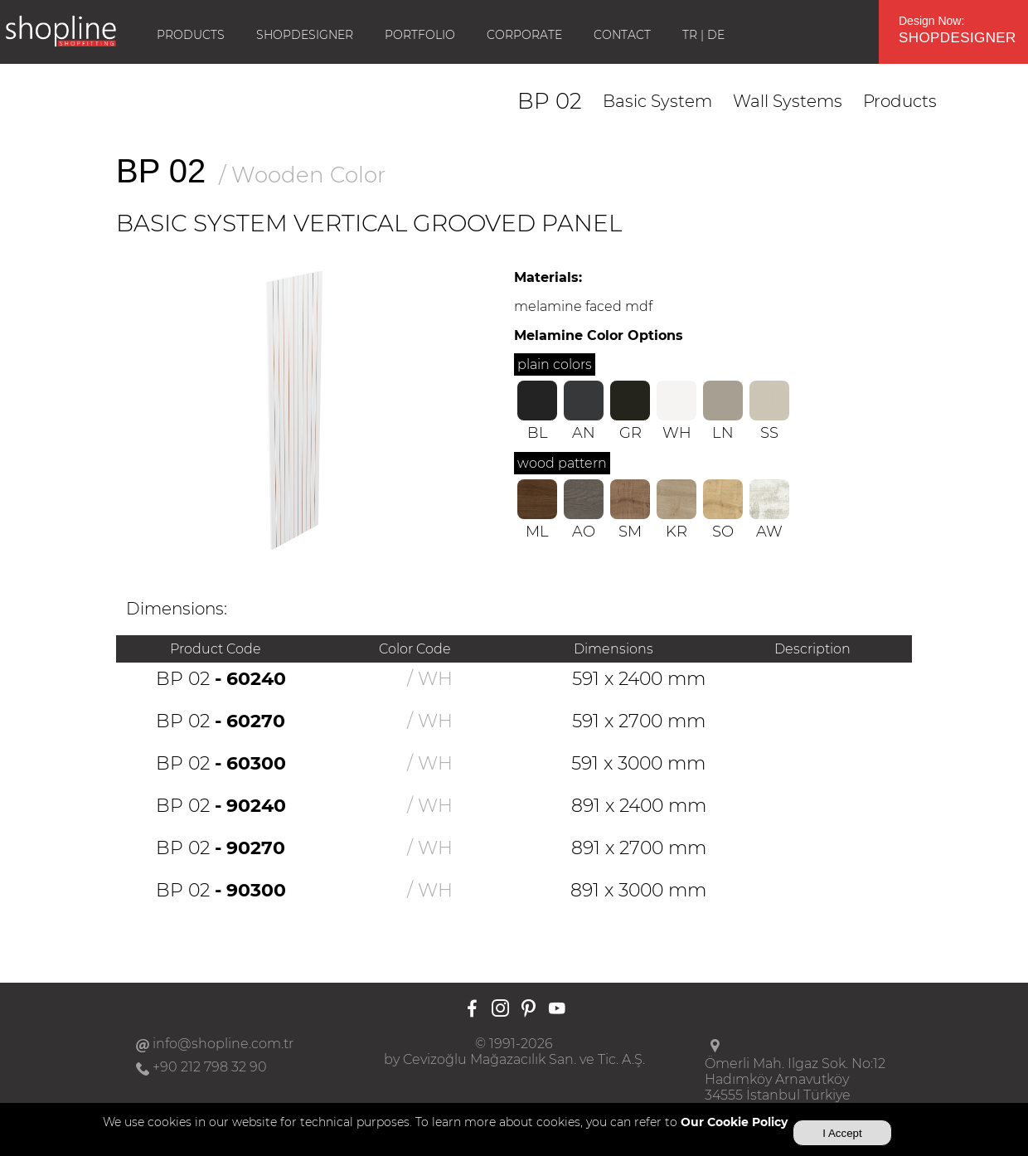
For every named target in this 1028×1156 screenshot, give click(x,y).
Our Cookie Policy (734, 1122)
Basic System (657, 101)
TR (689, 34)
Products (900, 101)
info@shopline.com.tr (223, 1044)
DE (716, 34)
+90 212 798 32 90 (210, 1067)
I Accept (841, 1133)
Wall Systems (787, 101)
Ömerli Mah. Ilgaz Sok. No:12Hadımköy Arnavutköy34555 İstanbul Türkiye (795, 1079)
